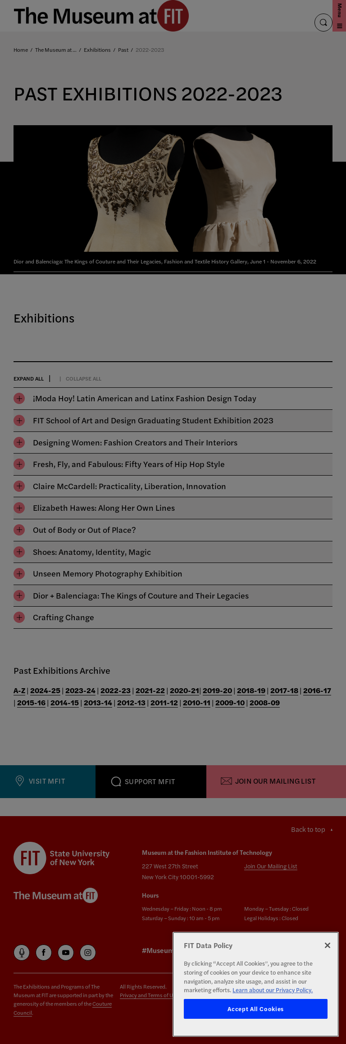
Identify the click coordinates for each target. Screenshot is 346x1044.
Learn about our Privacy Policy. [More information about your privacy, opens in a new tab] (272, 989)
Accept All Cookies (256, 1008)
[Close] (327, 945)
